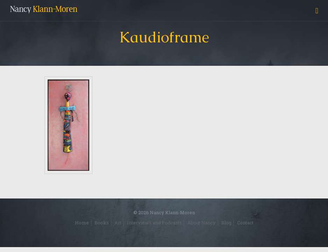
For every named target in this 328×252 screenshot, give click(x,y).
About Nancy (201, 222)
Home (82, 222)
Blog (226, 222)
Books (102, 222)
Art (117, 222)
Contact (245, 222)
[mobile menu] (317, 10)
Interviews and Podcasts (154, 222)
